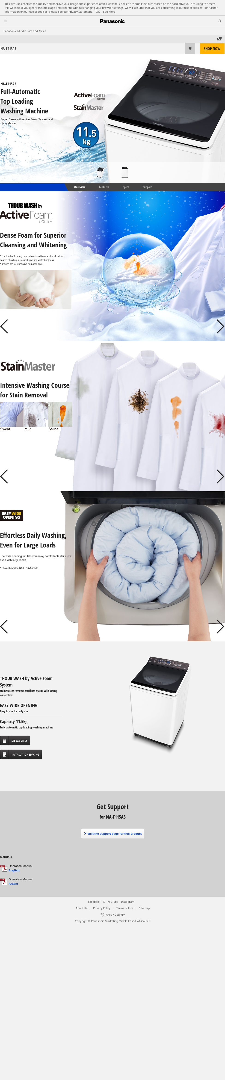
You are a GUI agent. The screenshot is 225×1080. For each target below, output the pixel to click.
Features (104, 187)
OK (98, 12)
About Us (81, 908)
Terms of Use (124, 908)
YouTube (112, 902)
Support (147, 187)
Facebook (94, 902)
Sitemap (144, 908)
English (14, 870)
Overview (79, 187)
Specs (126, 187)
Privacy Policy (101, 908)
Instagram (127, 902)
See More (109, 12)
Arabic (13, 883)
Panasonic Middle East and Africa (24, 31)
